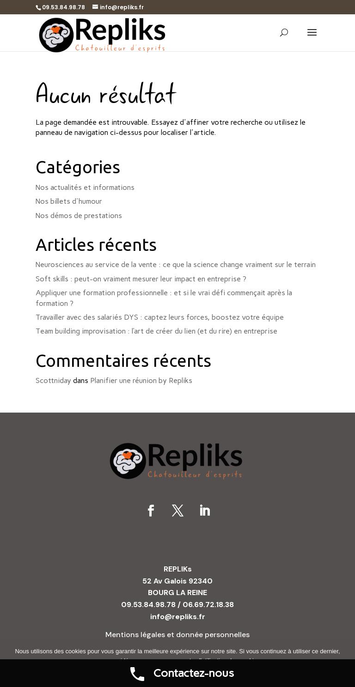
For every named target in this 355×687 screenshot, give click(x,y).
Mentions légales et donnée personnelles (177, 634)
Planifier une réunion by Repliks (141, 380)
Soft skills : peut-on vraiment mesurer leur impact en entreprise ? (141, 278)
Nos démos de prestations (79, 215)
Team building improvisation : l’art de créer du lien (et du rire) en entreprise (156, 331)
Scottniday (53, 380)
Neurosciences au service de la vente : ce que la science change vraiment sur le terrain (176, 264)
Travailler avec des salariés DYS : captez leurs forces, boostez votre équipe (160, 317)
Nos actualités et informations (85, 187)
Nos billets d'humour (69, 201)
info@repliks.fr (177, 616)
